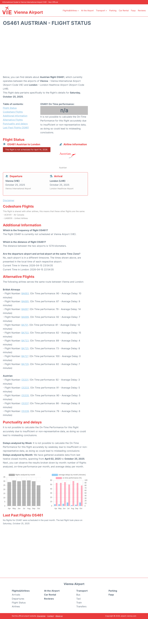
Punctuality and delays (15, 123)
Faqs (133, 10)
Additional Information (15, 115)
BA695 (25, 301)
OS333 (25, 387)
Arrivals (16, 594)
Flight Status (10, 107)
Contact (50, 616)
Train (79, 602)
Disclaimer (41, 616)
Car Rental (124, 10)
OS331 (24, 379)
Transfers (81, 606)
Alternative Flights (13, 119)
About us (59, 616)
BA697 (24, 309)
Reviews (142, 10)
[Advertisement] (74, 52)
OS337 (24, 403)
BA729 (25, 364)
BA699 (25, 316)
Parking (112, 10)
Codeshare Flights (13, 111)
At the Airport (87, 10)
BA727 (24, 356)
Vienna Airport (28, 12)
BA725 (25, 348)
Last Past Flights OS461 (16, 127)
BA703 (25, 332)
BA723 (25, 340)
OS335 (25, 395)
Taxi (78, 598)
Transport (82, 590)
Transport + (101, 10)
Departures (18, 598)
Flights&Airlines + (71, 10)
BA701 (24, 324)
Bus (78, 594)
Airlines (16, 606)
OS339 (25, 411)
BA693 (25, 293)
